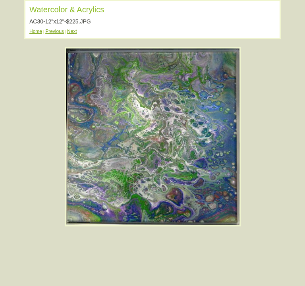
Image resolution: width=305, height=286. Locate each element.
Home (35, 31)
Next (72, 31)
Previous (54, 31)
